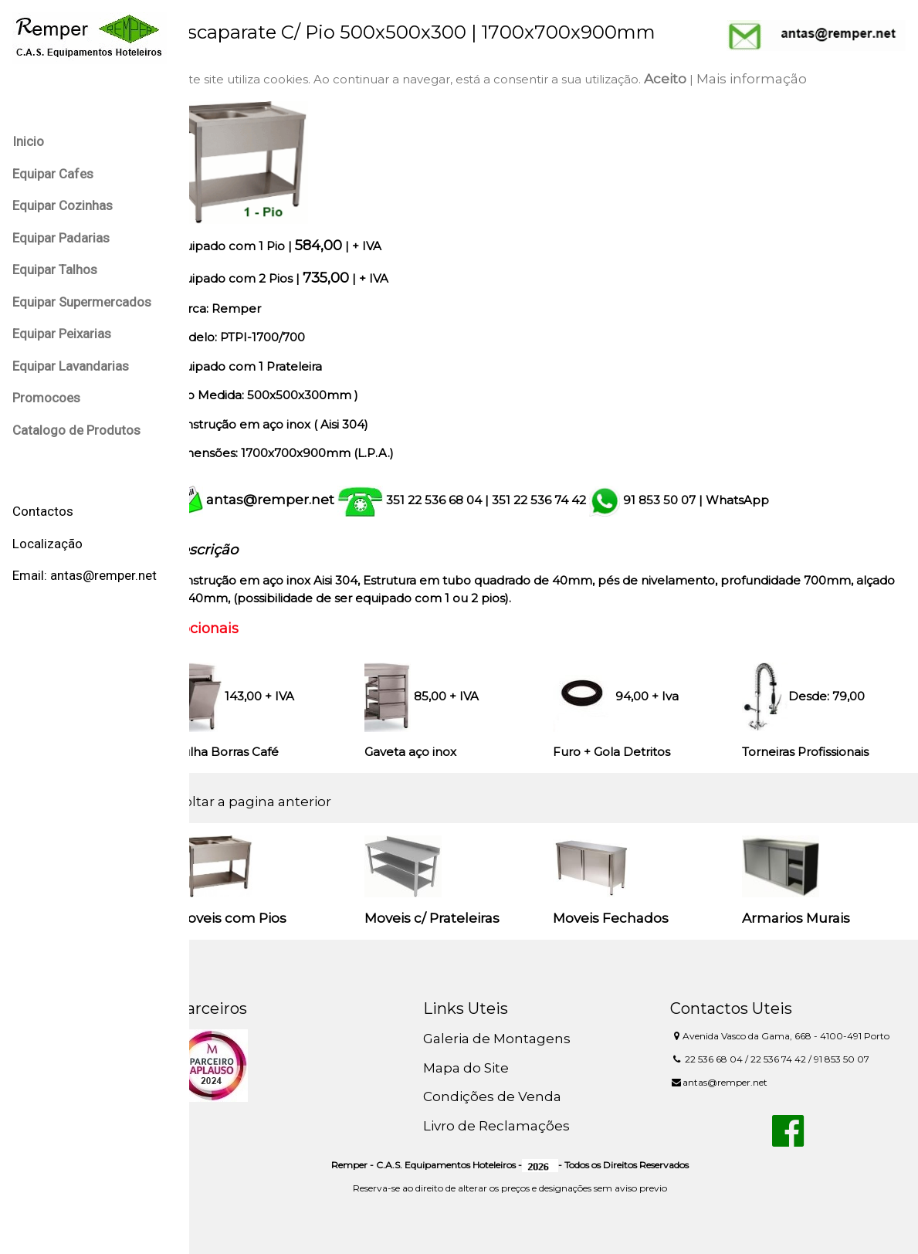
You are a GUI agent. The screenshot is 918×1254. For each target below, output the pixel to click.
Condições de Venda (509, 1096)
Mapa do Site (483, 1068)
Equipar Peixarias (61, 333)
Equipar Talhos (54, 269)
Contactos (42, 511)
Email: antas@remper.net (84, 575)
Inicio (28, 141)
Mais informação (778, 78)
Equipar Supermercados (81, 302)
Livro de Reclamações (513, 1126)
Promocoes (46, 397)
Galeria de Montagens (514, 1038)
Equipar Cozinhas (62, 205)
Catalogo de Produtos (76, 430)
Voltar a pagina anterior (279, 801)
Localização (47, 543)
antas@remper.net (296, 499)
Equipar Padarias (61, 238)
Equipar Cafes (52, 173)
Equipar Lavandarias (70, 366)
